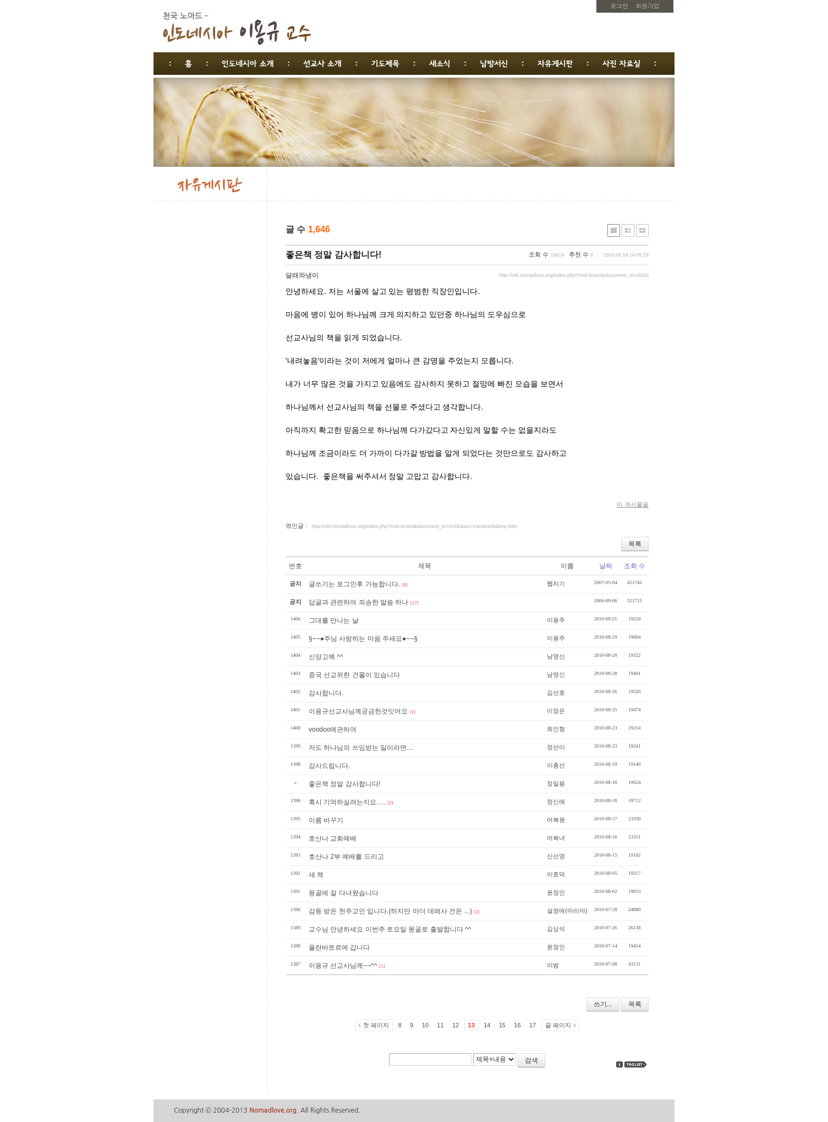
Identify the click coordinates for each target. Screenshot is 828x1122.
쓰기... (603, 1004)
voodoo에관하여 (333, 729)
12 (455, 1025)
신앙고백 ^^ (326, 657)
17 (532, 1025)
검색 (531, 1060)
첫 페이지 (376, 1025)
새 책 (316, 875)
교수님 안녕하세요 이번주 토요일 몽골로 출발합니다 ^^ (390, 929)
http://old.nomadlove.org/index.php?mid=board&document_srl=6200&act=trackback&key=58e (414, 526)
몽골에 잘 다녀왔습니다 (344, 893)
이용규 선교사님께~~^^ (343, 966)
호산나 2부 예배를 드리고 (346, 856)
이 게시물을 (633, 504)
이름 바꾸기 (326, 820)
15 (502, 1025)
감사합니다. (326, 693)
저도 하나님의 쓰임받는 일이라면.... (361, 747)
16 (517, 1025)
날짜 (605, 566)
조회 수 (634, 566)
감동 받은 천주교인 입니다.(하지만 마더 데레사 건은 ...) (390, 911)
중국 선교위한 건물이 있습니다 (354, 675)
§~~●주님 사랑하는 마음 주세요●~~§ (363, 638)
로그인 (619, 6)
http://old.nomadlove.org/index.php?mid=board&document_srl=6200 (574, 275)
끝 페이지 (558, 1025)
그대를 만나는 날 (334, 620)
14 (487, 1025)
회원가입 (647, 6)
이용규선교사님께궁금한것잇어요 (358, 711)
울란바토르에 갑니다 (339, 947)
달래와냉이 (302, 275)
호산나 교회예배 (333, 838)
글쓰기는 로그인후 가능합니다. (354, 584)
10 (425, 1025)
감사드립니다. (329, 766)
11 (440, 1025)
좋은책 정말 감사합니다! (333, 254)
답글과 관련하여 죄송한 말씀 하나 (358, 602)
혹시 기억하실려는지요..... (347, 802)
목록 (634, 544)
